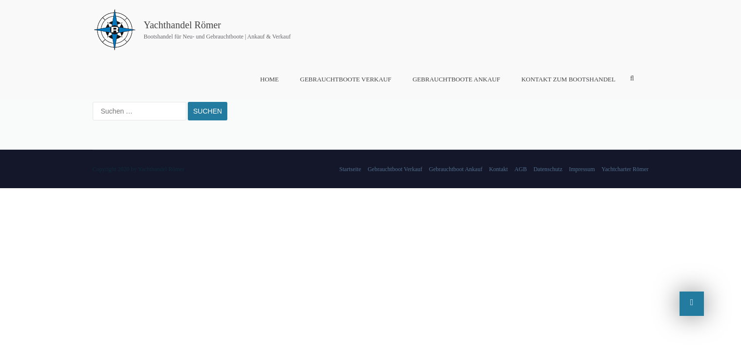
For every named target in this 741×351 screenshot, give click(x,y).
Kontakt (498, 169)
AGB (521, 169)
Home (269, 79)
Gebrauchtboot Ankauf (455, 169)
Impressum (582, 169)
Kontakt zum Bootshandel (568, 79)
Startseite (350, 169)
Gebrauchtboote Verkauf (345, 79)
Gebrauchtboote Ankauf (456, 79)
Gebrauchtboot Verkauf (395, 169)
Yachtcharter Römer (624, 169)
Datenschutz (547, 169)
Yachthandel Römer (182, 25)
